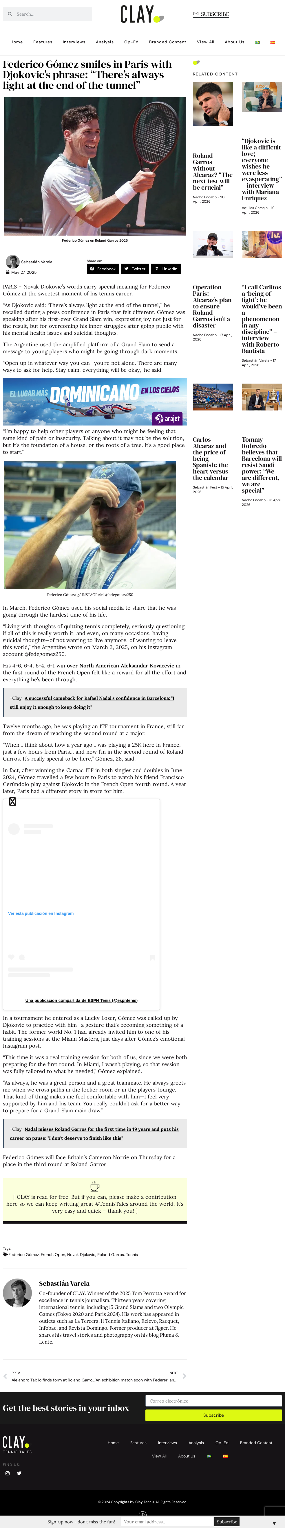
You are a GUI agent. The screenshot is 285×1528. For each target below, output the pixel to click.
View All (205, 42)
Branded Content (168, 42)
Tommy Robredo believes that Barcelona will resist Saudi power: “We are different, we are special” (262, 465)
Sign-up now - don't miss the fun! (92, 1522)
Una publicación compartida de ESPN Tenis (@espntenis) (81, 1000)
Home (16, 42)
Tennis (132, 1254)
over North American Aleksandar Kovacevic (120, 665)
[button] (103, 269)
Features (42, 42)
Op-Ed (131, 42)
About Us (234, 42)
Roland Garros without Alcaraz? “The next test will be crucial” (213, 171)
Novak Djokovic (81, 1254)
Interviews (74, 42)
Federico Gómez (23, 1254)
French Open (53, 1254)
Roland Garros (110, 1254)
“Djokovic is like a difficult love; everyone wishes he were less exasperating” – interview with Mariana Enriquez (262, 169)
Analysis (105, 42)
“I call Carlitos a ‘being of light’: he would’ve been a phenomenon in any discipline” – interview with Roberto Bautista (262, 319)
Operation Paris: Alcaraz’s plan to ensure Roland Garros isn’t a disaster (212, 306)
